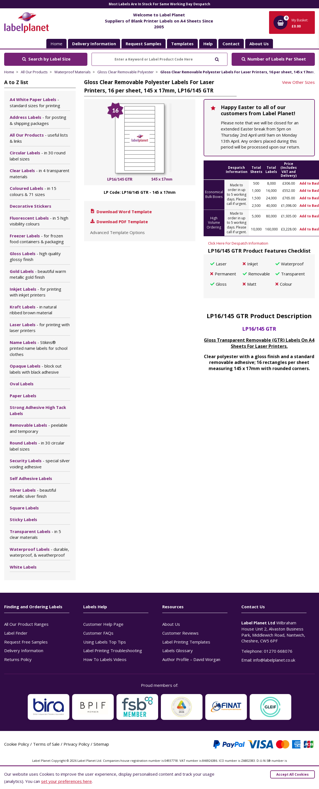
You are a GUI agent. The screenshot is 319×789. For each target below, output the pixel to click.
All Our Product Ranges (26, 624)
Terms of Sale (46, 744)
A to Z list (16, 82)
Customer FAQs (98, 633)
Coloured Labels (33, 191)
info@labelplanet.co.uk (274, 660)
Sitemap (101, 744)
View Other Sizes (298, 82)
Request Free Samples (26, 642)
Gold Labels (38, 274)
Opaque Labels (36, 369)
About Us (171, 624)
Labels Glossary (177, 650)
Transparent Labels (35, 534)
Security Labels (40, 463)
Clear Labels (39, 173)
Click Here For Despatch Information (238, 243)
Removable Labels (38, 428)
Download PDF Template (119, 221)
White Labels (23, 567)
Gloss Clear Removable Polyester (125, 71)
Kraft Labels (33, 310)
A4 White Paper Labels (35, 102)
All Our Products (34, 71)
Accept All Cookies (292, 774)
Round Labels (37, 446)
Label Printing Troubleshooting (112, 650)
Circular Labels (37, 156)
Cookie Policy (16, 744)
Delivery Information (23, 650)
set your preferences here (66, 781)
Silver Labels (33, 493)
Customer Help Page (103, 624)
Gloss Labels (35, 256)
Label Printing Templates (186, 642)
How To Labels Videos (104, 659)
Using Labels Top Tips (104, 642)
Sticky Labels (23, 519)
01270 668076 (278, 651)
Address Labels (38, 120)
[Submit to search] (217, 58)
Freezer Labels (37, 239)
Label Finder (15, 633)
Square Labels (24, 508)
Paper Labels (23, 395)
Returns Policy (18, 659)
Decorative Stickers (30, 206)
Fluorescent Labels (39, 221)
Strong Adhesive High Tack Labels (38, 410)
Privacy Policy (77, 744)
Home (56, 43)
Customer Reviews (180, 633)
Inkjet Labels (35, 292)
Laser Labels (40, 327)
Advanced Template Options (117, 232)
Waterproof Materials (72, 71)
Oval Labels (22, 383)
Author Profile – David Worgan (191, 659)
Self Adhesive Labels (31, 478)
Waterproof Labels (39, 552)
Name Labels (38, 348)
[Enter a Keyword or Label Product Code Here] (159, 59)
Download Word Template (121, 211)
